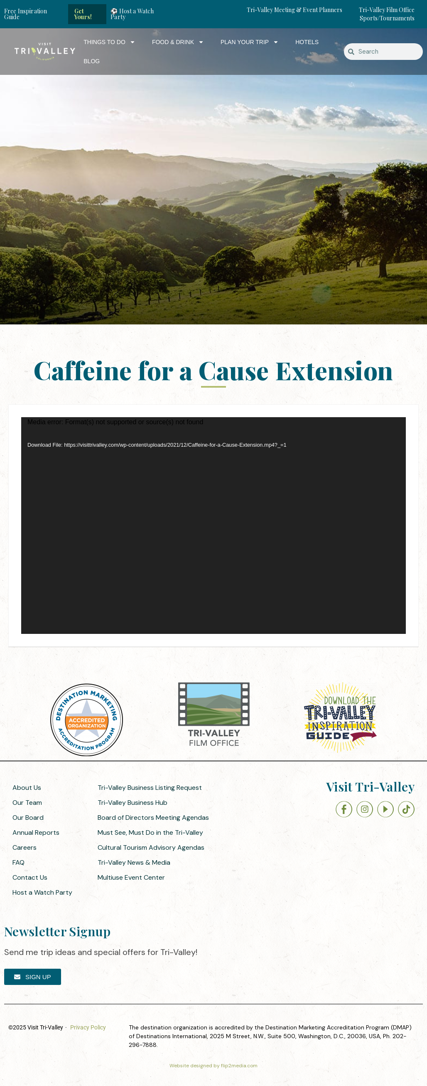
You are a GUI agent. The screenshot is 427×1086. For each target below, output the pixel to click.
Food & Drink (178, 42)
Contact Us (29, 877)
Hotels (307, 42)
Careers (24, 847)
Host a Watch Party (42, 892)
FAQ (18, 862)
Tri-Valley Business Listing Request (150, 787)
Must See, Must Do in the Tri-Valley (150, 832)
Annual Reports (35, 832)
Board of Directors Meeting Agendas (153, 817)
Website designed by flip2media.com (213, 1065)
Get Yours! (83, 14)
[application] (213, 525)
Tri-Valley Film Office (387, 10)
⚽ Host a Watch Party (132, 14)
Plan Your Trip (250, 42)
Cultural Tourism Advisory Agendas (151, 847)
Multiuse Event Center (131, 877)
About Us (26, 787)
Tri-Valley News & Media (134, 862)
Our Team (27, 802)
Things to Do (109, 42)
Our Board (28, 817)
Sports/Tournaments (387, 18)
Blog (91, 61)
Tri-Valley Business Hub (132, 802)
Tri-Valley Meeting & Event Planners (294, 10)
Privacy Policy (88, 1027)
